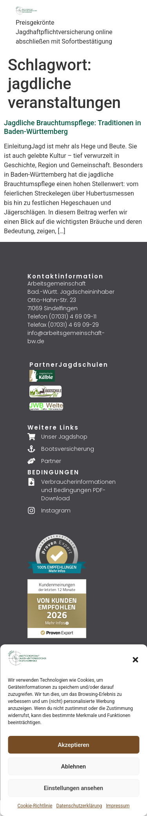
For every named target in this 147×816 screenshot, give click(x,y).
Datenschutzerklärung (79, 806)
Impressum (117, 806)
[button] (135, 660)
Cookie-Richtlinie (34, 806)
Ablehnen (73, 766)
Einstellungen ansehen (73, 788)
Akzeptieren (73, 744)
